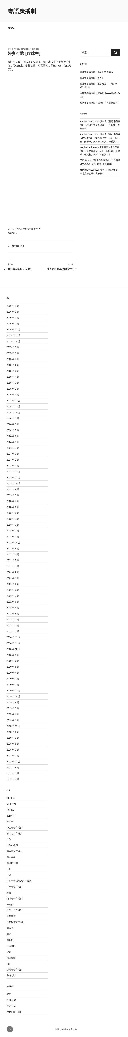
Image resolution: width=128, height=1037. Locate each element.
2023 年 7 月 (13, 501)
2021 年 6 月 (13, 601)
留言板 (11, 28)
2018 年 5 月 (13, 743)
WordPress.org (14, 1012)
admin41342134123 (31, 49)
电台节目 (11, 928)
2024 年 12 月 (13, 400)
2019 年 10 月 (13, 696)
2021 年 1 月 (13, 631)
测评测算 (11, 916)
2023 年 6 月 (13, 507)
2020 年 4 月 (13, 673)
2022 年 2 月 (13, 572)
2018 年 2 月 (13, 755)
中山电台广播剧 (14, 827)
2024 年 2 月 (13, 460)
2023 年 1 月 (13, 536)
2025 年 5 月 (13, 371)
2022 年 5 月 (13, 560)
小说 (9, 875)
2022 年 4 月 (13, 566)
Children (11, 798)
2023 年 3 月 (13, 525)
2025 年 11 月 (13, 335)
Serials (10, 821)
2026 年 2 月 (13, 317)
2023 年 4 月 (13, 519)
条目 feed (11, 1000)
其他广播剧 (12, 845)
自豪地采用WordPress (66, 1029)
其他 (9, 839)
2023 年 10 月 (13, 483)
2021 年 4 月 (13, 613)
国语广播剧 (12, 863)
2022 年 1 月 (13, 578)
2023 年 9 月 (13, 489)
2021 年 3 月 (13, 619)
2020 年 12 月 (13, 637)
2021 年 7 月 (13, 596)
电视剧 (10, 940)
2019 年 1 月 (13, 720)
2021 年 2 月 (13, 625)
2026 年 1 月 (13, 323)
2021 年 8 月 (13, 590)
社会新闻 (11, 946)
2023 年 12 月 (13, 471)
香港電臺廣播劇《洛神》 (92, 78)
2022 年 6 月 (13, 554)
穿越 (9, 952)
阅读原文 (13, 232)
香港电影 (11, 975)
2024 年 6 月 (13, 436)
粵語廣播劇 (22, 11)
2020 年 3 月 (13, 678)
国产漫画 (15, 246)
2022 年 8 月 (13, 548)
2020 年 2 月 (13, 684)
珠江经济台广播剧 (15, 922)
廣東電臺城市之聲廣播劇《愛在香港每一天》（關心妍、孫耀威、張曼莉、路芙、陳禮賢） (100, 138)
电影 (9, 934)
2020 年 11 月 (13, 643)
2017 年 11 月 (13, 761)
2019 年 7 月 (13, 714)
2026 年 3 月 (13, 312)
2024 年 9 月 (13, 418)
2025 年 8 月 (13, 353)
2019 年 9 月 (13, 702)
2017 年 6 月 (13, 779)
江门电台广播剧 (14, 910)
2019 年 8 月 (13, 708)
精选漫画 (11, 957)
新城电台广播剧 (14, 898)
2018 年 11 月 (13, 726)
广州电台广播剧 (14, 886)
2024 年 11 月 (13, 406)
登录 (9, 994)
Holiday (10, 809)
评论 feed (11, 1006)
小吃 (9, 869)
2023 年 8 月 (13, 495)
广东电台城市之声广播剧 (19, 881)
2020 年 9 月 (13, 655)
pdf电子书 (11, 815)
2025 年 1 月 (13, 394)
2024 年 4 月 (13, 448)
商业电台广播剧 (14, 851)
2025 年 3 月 (13, 383)
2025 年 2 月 (13, 388)
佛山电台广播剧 (14, 833)
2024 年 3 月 (13, 454)
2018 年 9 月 (13, 732)
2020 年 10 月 (13, 649)
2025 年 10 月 (13, 341)
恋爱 (22, 246)
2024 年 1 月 (13, 465)
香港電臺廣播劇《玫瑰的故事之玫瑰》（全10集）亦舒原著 (100, 125)
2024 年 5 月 (13, 442)
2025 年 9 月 (13, 347)
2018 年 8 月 (13, 738)
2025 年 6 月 (13, 365)
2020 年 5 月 (13, 667)
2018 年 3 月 (13, 749)
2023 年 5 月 (13, 513)
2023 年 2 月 (13, 530)
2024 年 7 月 (13, 430)
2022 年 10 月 (13, 542)
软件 (9, 963)
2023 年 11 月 (13, 477)
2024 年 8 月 (13, 424)
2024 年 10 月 (13, 412)
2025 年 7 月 (13, 359)
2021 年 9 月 (13, 584)
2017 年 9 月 (13, 767)
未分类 (10, 904)
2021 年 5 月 (13, 607)
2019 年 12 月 (13, 690)
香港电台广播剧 (14, 969)
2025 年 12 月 (13, 329)
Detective (11, 804)
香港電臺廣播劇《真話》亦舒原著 (96, 72)
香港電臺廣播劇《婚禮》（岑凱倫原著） (100, 102)
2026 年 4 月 (13, 306)
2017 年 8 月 (13, 773)
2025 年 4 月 (13, 377)
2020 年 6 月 (13, 661)
